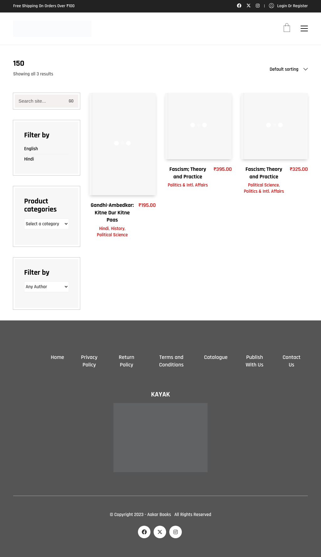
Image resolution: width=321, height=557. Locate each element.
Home (57, 357)
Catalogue (216, 357)
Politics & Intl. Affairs (188, 185)
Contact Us (291, 361)
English (31, 149)
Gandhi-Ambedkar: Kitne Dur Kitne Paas (112, 212)
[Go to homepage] (52, 28)
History (118, 229)
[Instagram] (175, 532)
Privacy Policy (89, 361)
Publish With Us (254, 361)
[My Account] (288, 6)
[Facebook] (144, 532)
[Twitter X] (160, 532)
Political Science (112, 235)
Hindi (104, 229)
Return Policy (126, 361)
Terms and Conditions (171, 361)
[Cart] (286, 28)
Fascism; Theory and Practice (187, 173)
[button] (304, 28)
